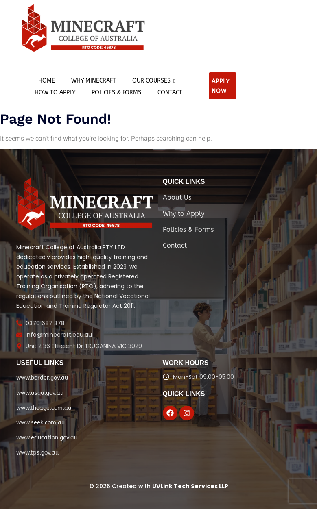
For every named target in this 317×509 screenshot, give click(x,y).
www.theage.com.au (43, 408)
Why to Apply (183, 214)
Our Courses (153, 80)
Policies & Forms (116, 92)
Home (46, 80)
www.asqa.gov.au (39, 392)
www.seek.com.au (40, 422)
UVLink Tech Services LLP (190, 486)
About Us (177, 197)
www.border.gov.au (42, 377)
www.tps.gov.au (37, 452)
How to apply (55, 92)
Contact (169, 92)
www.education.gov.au (46, 437)
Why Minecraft (93, 80)
